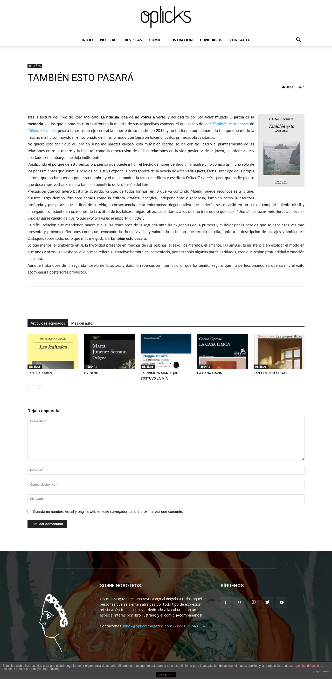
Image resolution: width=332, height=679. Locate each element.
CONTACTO (240, 39)
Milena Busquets (41, 130)
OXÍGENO (91, 373)
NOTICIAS (108, 39)
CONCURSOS (211, 39)
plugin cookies (321, 671)
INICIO (87, 39)
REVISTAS (133, 39)
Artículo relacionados (48, 323)
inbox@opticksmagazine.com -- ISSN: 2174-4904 (164, 626)
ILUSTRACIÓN (180, 39)
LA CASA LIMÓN (209, 373)
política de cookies (309, 666)
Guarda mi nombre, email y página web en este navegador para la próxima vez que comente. (108, 511)
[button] (298, 40)
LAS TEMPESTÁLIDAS (270, 373)
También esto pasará (231, 123)
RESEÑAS (35, 66)
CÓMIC (155, 39)
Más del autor (82, 323)
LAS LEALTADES (39, 373)
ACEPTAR (165, 674)
